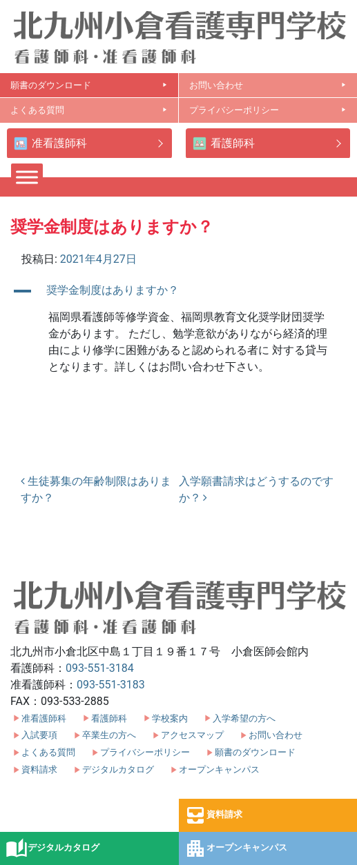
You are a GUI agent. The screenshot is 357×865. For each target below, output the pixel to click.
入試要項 (39, 735)
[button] (178, 291)
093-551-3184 (100, 668)
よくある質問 (89, 110)
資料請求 (213, 815)
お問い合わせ (268, 85)
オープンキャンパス (235, 848)
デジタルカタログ (52, 848)
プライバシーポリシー (268, 110)
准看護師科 (50, 144)
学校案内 (170, 718)
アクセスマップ (192, 735)
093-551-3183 (111, 684)
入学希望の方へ (244, 718)
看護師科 (224, 144)
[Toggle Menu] (27, 176)
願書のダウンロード (89, 85)
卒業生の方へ (109, 735)
